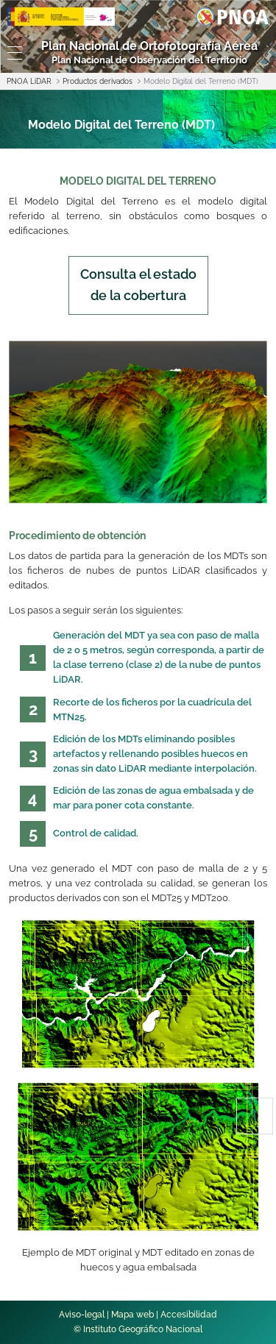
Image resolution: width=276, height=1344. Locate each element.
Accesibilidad (188, 1314)
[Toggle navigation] (11, 53)
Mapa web (132, 1314)
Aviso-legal (82, 1314)
